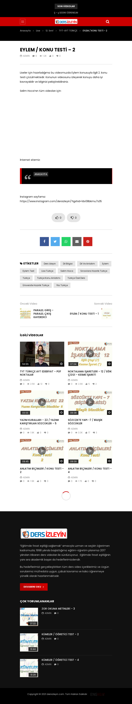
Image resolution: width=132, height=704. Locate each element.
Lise (38, 30)
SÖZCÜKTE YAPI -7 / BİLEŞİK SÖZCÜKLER (85, 421)
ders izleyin (50, 263)
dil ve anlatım (87, 263)
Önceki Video (28, 304)
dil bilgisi (68, 263)
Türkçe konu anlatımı (48, 278)
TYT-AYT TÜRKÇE (68, 30)
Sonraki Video (103, 304)
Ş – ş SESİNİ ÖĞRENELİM (66, 12)
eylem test (28, 270)
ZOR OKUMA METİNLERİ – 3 (58, 608)
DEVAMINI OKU (34, 586)
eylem (105, 263)
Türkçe (26, 278)
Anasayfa (25, 30)
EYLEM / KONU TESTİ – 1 (84, 313)
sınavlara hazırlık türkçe (93, 270)
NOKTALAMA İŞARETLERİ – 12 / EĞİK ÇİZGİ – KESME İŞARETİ (90, 373)
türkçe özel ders (76, 278)
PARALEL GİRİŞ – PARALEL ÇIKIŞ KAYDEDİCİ (43, 313)
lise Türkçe (47, 270)
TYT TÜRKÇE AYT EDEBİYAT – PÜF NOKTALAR (40, 373)
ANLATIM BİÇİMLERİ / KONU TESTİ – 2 (42, 470)
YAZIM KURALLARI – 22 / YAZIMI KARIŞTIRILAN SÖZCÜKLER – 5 (39, 421)
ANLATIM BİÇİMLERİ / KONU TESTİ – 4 (90, 470)
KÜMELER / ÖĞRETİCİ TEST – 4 (60, 660)
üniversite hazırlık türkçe (36, 285)
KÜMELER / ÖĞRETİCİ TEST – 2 (60, 634)
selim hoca (66, 270)
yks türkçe (62, 285)
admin (26, 55)
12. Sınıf (49, 30)
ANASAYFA (41, 174)
